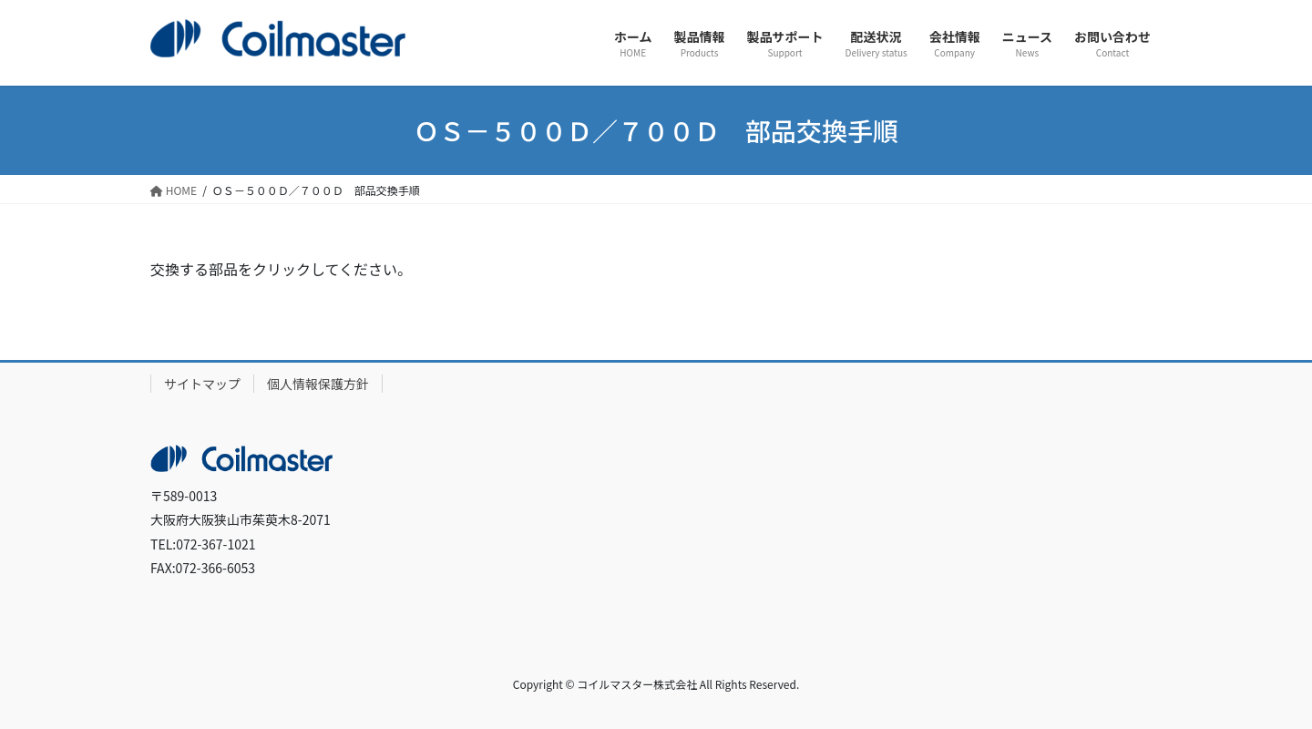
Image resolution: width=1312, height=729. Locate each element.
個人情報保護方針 (318, 384)
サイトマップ (202, 384)
